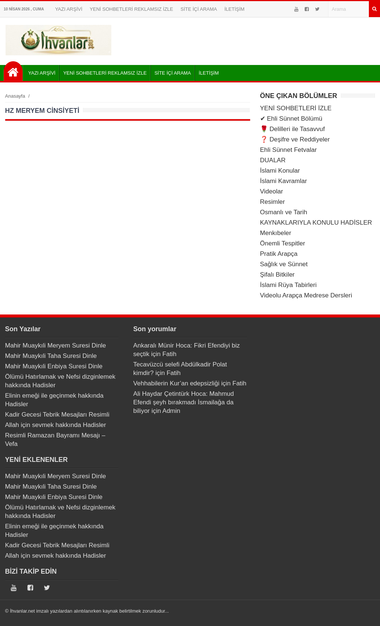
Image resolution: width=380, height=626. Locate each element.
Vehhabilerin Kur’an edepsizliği (176, 383)
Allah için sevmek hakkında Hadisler (55, 424)
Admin (171, 410)
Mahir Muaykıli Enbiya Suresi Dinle (54, 366)
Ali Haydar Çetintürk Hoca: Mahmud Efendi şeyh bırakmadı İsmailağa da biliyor (183, 402)
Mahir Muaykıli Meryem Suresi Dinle (55, 345)
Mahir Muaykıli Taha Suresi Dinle (51, 355)
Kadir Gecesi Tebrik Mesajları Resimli (57, 414)
